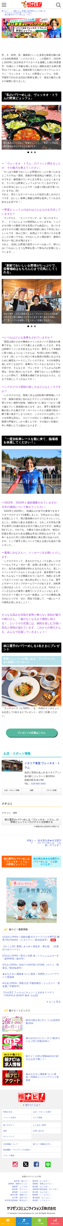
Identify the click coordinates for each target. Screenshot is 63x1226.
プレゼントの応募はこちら (31, 732)
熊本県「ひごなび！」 (41, 1181)
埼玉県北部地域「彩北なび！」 (18, 1200)
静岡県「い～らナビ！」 (42, 1195)
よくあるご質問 (39, 1125)
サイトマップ (8, 1136)
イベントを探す (24, 1221)
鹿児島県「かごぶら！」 (42, 1198)
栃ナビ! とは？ (31, 1105)
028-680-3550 (38, 783)
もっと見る (53, 1001)
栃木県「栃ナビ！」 (22, 1181)
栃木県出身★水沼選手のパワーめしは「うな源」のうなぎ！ (49, 842)
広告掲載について (10, 1144)
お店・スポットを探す (8, 1221)
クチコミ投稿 (51, 790)
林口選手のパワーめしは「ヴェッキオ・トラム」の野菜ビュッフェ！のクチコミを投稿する (32, 820)
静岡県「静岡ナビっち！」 (19, 1184)
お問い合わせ (38, 1131)
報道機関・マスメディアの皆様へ (17, 1150)
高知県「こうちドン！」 (42, 1200)
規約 (5, 1131)
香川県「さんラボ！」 (41, 1192)
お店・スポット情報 (11, 790)
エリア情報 (39, 1221)
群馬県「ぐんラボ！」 (21, 1192)
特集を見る (55, 1221)
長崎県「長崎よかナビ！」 (43, 1184)
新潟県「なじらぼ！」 (41, 1187)
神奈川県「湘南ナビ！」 (20, 1195)
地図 (31, 790)
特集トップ (31, 841)
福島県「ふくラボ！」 (21, 1187)
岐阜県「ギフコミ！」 (21, 1189)
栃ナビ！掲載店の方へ (42, 1144)
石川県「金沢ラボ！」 (21, 1198)
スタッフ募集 (8, 1155)
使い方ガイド (8, 1125)
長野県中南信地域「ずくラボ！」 (46, 1189)
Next (57, 130)
